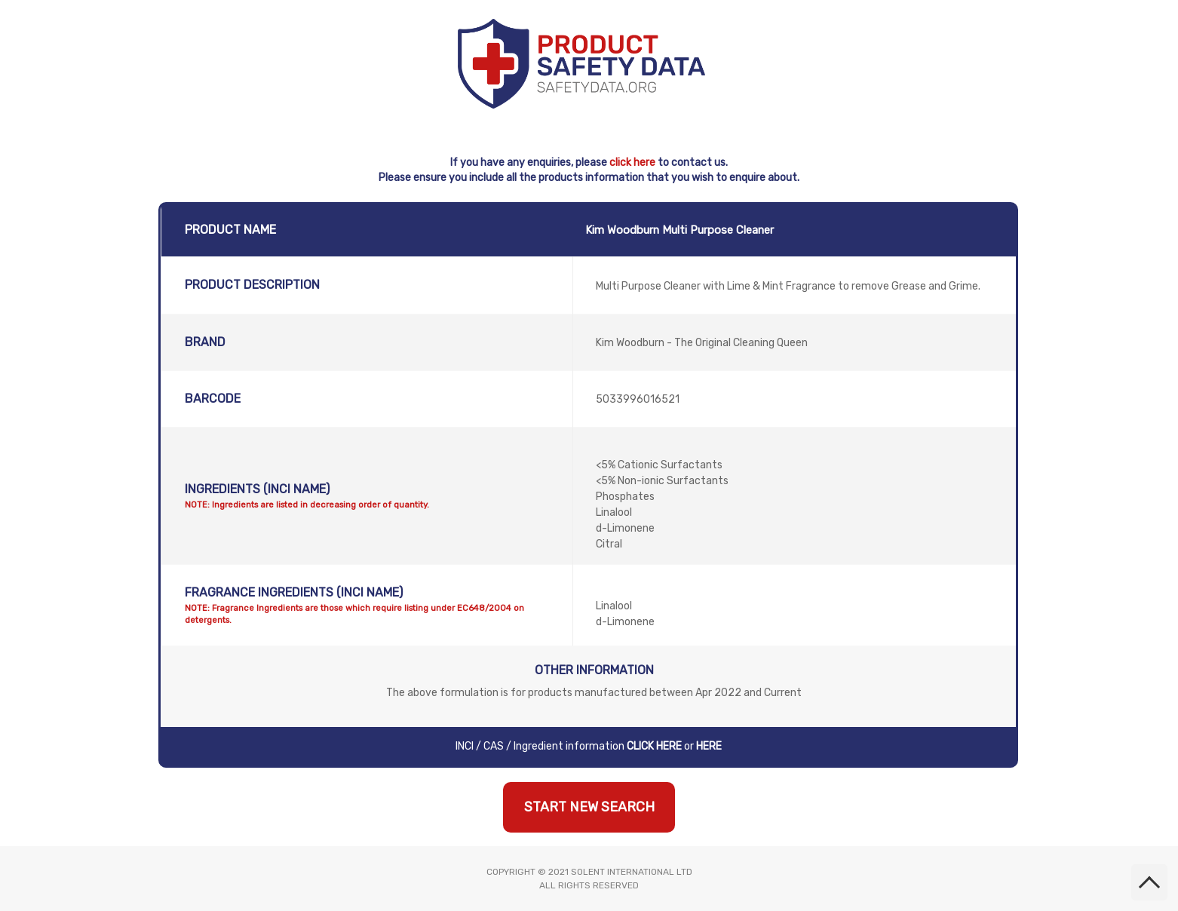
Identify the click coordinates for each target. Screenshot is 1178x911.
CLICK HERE (654, 746)
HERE (709, 746)
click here (632, 162)
